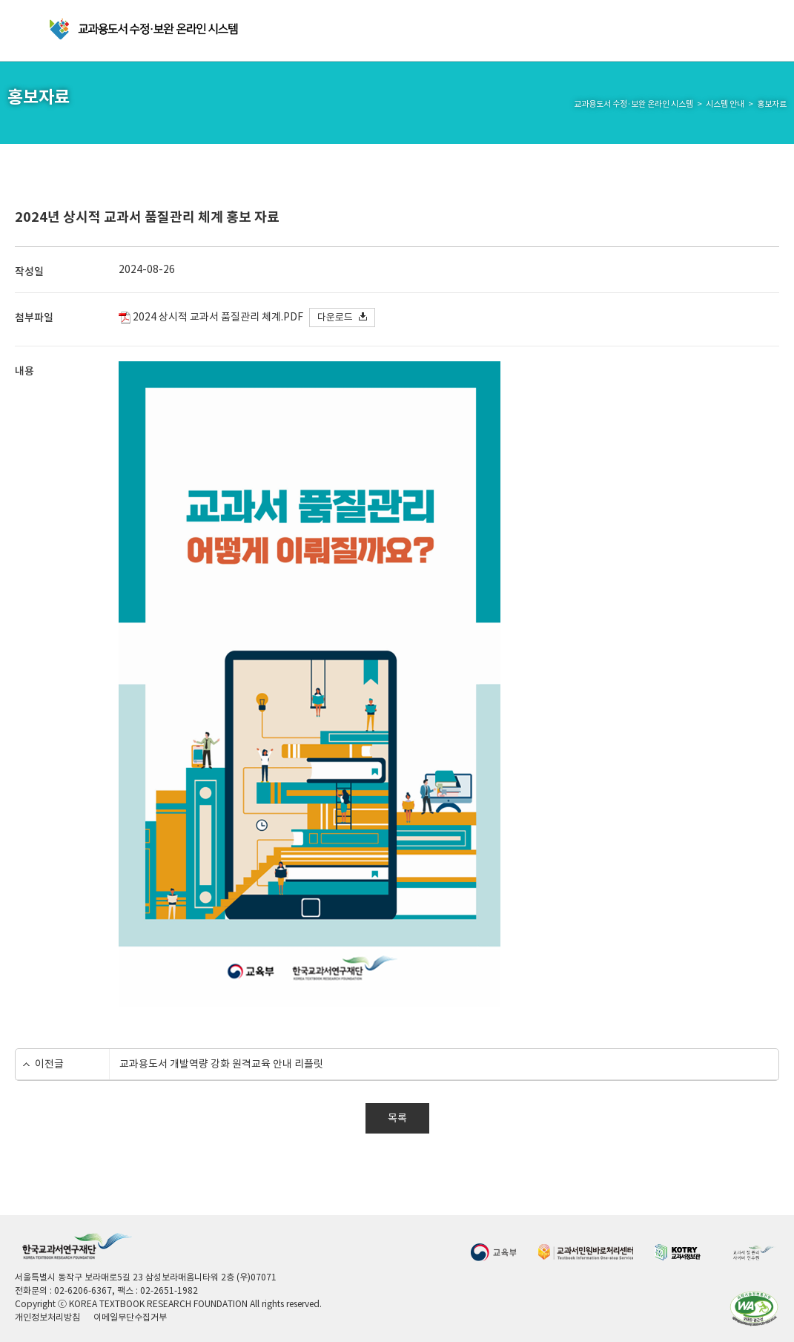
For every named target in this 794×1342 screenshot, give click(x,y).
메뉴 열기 (26, 30)
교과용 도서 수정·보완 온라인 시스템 (145, 29)
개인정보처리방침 (47, 1317)
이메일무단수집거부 (130, 1317)
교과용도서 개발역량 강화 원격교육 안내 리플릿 (221, 1063)
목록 (397, 1118)
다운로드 (335, 317)
